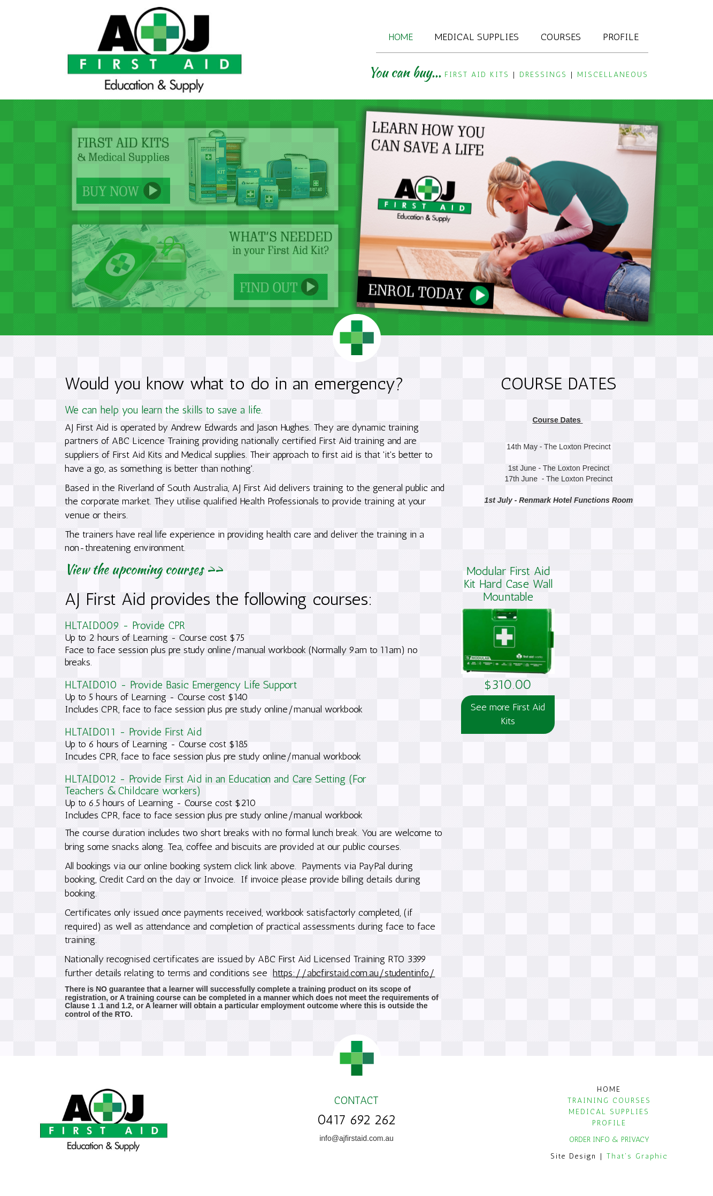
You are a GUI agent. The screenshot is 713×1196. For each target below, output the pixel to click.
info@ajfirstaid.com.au (356, 1138)
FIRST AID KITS (476, 74)
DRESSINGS (543, 74)
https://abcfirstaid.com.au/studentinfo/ (354, 973)
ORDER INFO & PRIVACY (609, 1139)
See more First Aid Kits (508, 714)
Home (400, 36)
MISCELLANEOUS (612, 74)
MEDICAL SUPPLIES (609, 1111)
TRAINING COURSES (609, 1100)
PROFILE (609, 1123)
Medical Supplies (477, 36)
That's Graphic (637, 1156)
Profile (621, 36)
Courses (561, 36)
